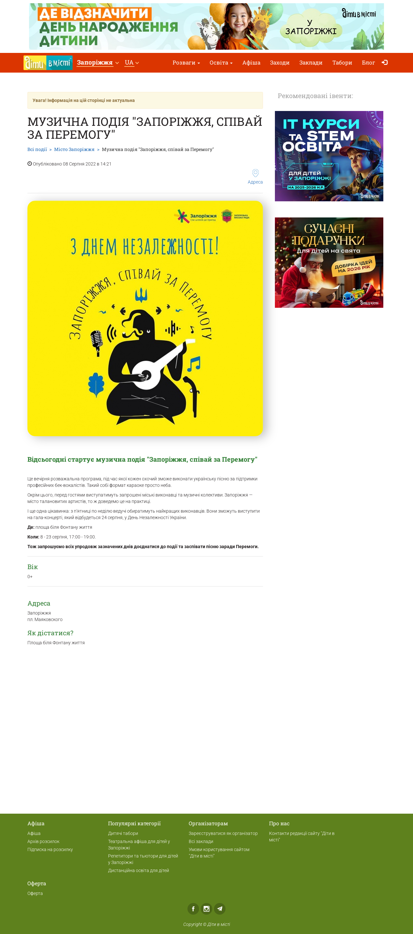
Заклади (311, 62)
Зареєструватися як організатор (223, 833)
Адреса (255, 177)
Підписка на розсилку (50, 849)
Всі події (37, 149)
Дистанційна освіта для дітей (138, 870)
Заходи (280, 62)
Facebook (193, 909)
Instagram (206, 909)
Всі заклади (201, 841)
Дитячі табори (123, 833)
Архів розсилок (43, 841)
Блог (368, 62)
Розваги (186, 62)
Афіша (251, 62)
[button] (97, 63)
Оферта (35, 893)
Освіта (221, 62)
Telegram (220, 909)
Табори (342, 62)
